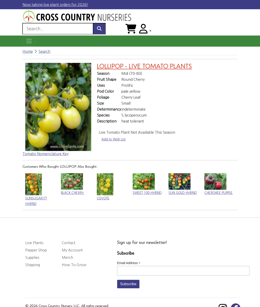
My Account (72, 250)
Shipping (32, 265)
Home (28, 51)
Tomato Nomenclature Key (46, 154)
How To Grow (74, 265)
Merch (67, 257)
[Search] (57, 28)
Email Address (128, 263)
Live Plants (34, 243)
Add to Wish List (113, 139)
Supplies (32, 257)
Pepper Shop (36, 250)
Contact (68, 243)
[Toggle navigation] (29, 41)
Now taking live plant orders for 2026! (55, 4)
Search (44, 51)
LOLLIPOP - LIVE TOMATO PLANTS (144, 67)
